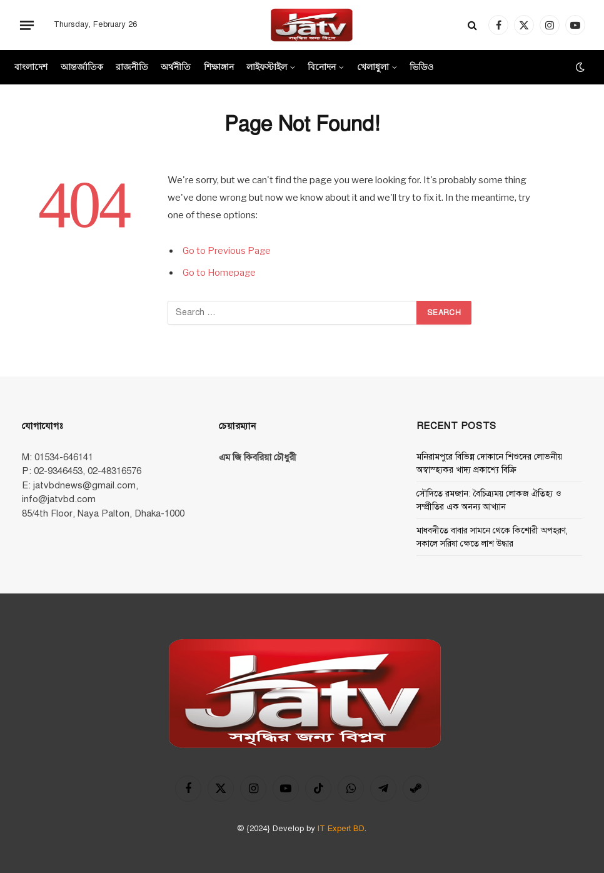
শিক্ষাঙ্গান (219, 67)
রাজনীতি (132, 67)
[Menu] (27, 25)
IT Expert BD (341, 829)
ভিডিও (421, 67)
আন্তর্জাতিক (82, 67)
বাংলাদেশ (31, 67)
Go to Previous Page (227, 250)
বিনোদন (322, 67)
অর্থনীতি (176, 67)
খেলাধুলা (373, 67)
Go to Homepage (220, 272)
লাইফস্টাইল (266, 67)
